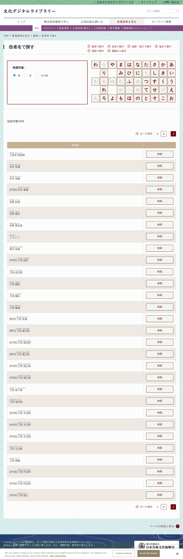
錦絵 (36, 28)
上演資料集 (99, 28)
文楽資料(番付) (81, 28)
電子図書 (115, 28)
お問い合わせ (171, 2)
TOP (6, 35)
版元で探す (165, 46)
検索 (159, 154)
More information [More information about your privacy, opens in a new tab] (58, 557)
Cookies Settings (123, 554)
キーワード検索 (161, 21)
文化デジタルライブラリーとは (115, 2)
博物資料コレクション (136, 28)
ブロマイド (49, 28)
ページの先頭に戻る (162, 526)
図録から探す (119, 50)
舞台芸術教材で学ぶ (56, 21)
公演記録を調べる (92, 21)
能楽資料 (64, 28)
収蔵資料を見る (127, 21)
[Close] (177, 555)
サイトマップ (149, 2)
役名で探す (118, 46)
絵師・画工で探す (142, 46)
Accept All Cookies (148, 554)
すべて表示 (146, 133)
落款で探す (98, 50)
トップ (21, 21)
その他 (44, 75)
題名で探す (98, 46)
